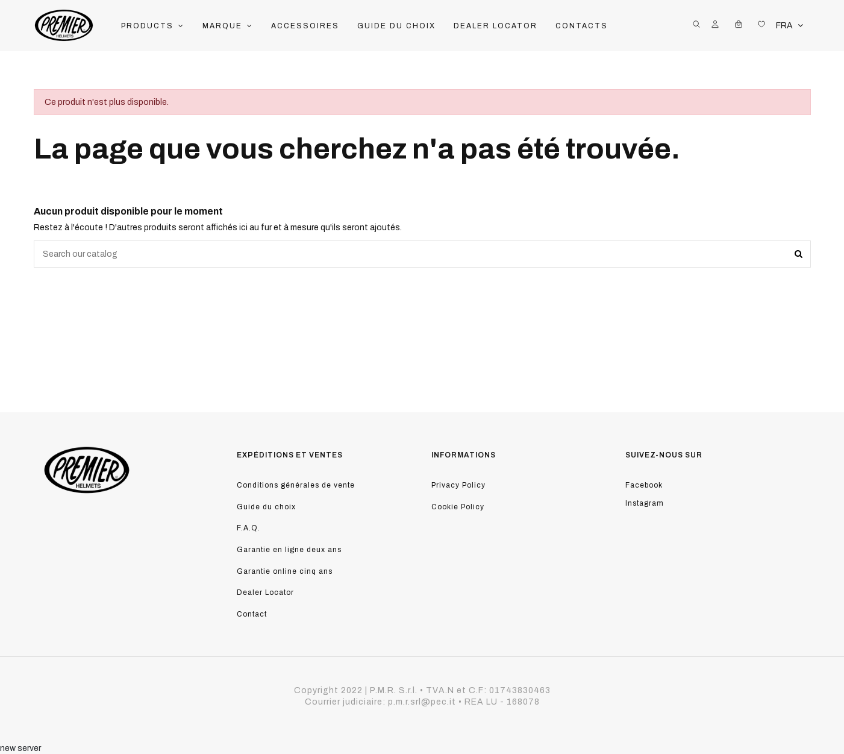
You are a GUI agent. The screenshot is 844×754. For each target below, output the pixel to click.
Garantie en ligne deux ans (289, 549)
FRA (790, 25)
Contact (252, 614)
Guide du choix (266, 507)
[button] (152, 26)
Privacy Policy (458, 485)
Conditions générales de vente (296, 485)
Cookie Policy (457, 507)
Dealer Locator (265, 592)
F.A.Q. (248, 528)
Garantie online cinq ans (285, 571)
